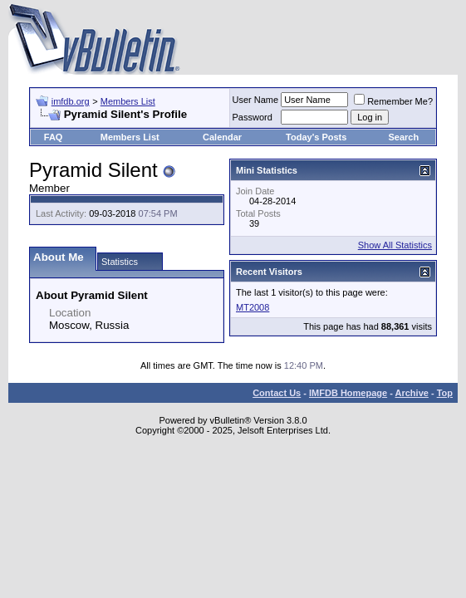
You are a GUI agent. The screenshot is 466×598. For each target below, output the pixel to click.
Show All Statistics (395, 245)
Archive (412, 393)
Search (403, 137)
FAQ (53, 137)
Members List (128, 101)
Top (445, 393)
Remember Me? (393, 101)
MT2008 (252, 307)
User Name (256, 100)
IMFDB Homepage (348, 393)
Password (252, 117)
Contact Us (277, 393)
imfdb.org (71, 101)
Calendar (222, 137)
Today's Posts (316, 137)
